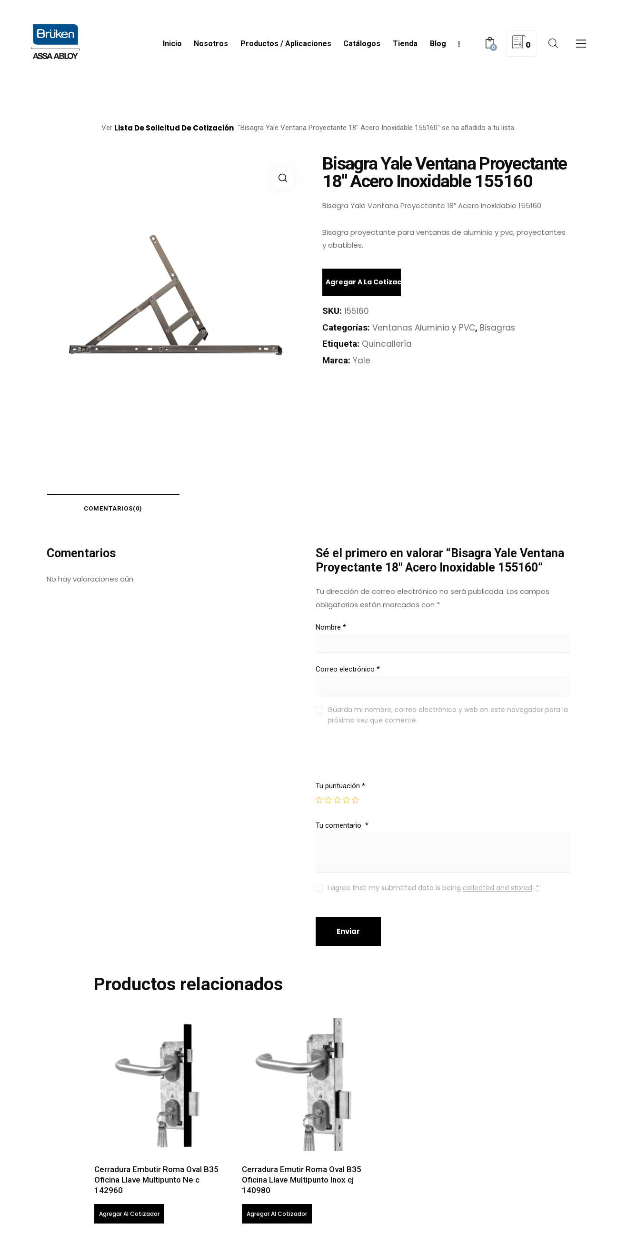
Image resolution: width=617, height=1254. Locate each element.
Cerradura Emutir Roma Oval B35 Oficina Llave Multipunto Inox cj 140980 (301, 1179)
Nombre (331, 627)
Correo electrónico (348, 669)
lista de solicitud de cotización (174, 128)
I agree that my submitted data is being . (433, 888)
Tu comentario (342, 825)
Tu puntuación (340, 786)
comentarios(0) (113, 508)
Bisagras (498, 327)
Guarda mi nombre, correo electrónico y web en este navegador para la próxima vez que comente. (448, 715)
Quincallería (387, 344)
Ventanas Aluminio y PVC (424, 327)
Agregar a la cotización (363, 282)
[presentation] (380, 761)
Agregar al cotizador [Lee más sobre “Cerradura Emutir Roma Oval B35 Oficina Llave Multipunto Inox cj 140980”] (277, 1214)
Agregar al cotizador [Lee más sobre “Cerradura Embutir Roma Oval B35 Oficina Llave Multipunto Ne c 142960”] (129, 1214)
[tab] (113, 508)
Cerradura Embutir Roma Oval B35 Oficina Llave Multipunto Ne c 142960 (156, 1179)
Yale (361, 360)
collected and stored (497, 888)
